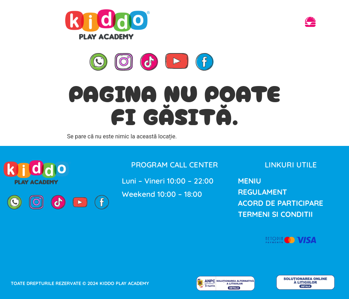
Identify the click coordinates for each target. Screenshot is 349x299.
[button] (310, 23)
